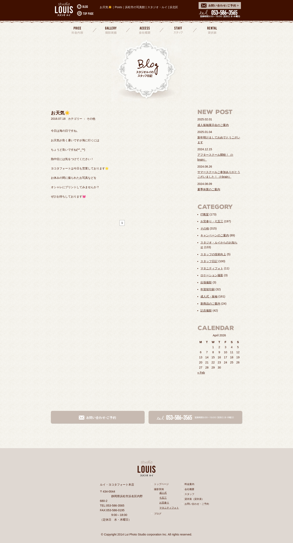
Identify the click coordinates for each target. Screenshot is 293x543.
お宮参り (164, 502)
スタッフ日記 (209, 261)
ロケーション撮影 (211, 275)
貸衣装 (211, 30)
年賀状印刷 (207, 289)
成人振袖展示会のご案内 (213, 125)
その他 (204, 228)
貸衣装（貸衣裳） (194, 499)
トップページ (161, 484)
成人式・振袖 (209, 296)
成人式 (163, 493)
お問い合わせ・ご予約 (197, 504)
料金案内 (77, 30)
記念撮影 (206, 310)
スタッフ (178, 30)
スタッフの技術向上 (213, 254)
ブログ (157, 513)
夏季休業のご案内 (208, 189)
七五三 (163, 498)
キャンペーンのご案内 (214, 235)
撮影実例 (159, 489)
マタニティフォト (211, 268)
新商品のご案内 (210, 303)
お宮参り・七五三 (211, 221)
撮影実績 (111, 30)
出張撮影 (206, 282)
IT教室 (204, 214)
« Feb (201, 372)
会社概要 (144, 30)
